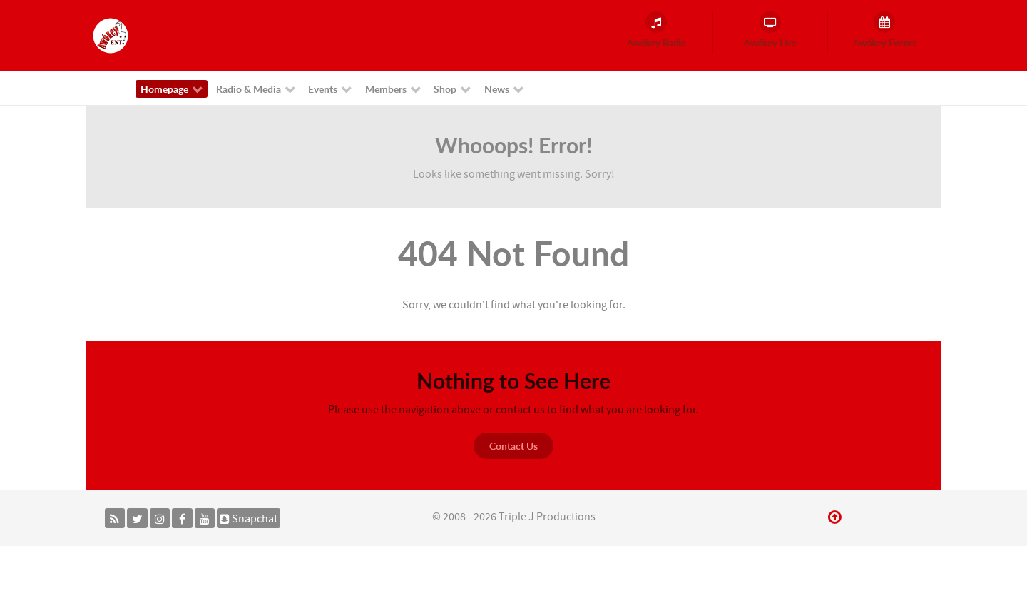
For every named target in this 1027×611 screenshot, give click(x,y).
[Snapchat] (248, 518)
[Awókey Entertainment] (110, 35)
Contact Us (513, 446)
